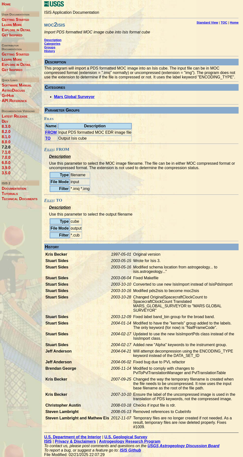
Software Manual (17, 85)
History (49, 51)
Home (6, 4)
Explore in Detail (16, 30)
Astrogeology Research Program (130, 441)
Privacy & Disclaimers (75, 441)
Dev (5, 121)
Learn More (12, 25)
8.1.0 (6, 137)
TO (48, 138)
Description (52, 40)
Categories (52, 43)
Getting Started (15, 19)
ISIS (48, 441)
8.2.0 (6, 132)
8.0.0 (6, 142)
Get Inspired (12, 35)
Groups (49, 47)
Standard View (207, 22)
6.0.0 (6, 163)
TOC (224, 22)
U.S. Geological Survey (125, 437)
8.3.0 (6, 126)
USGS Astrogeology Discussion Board (183, 446)
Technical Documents (20, 199)
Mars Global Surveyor (74, 97)
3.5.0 (6, 173)
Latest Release (14, 116)
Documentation (14, 188)
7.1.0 (6, 152)
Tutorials (10, 194)
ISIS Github (130, 450)
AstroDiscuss (13, 90)
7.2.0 (6, 147)
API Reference (14, 101)
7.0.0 (6, 157)
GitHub (8, 95)
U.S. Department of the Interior (72, 437)
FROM (51, 132)
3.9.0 (6, 168)
